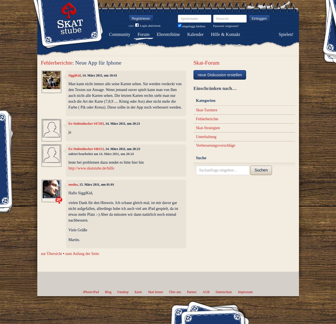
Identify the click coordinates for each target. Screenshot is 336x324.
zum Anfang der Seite (82, 254)
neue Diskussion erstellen (220, 75)
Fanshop (123, 292)
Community (119, 34)
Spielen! (286, 34)
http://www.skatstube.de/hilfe (91, 168)
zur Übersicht (51, 254)
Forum (143, 34)
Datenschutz (224, 292)
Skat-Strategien (208, 128)
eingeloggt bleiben (191, 26)
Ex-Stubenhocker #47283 (86, 124)
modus (73, 184)
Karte (138, 292)
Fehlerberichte (56, 63)
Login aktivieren (147, 25)
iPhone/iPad (91, 292)
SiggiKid (74, 75)
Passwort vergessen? (226, 26)
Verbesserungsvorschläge (216, 145)
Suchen (261, 170)
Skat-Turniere (206, 110)
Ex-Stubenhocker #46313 (86, 149)
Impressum (245, 292)
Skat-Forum (206, 63)
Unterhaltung (206, 137)
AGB (206, 292)
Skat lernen (155, 292)
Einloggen (259, 19)
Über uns (175, 292)
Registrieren (141, 19)
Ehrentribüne (168, 34)
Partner (192, 292)
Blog (108, 292)
